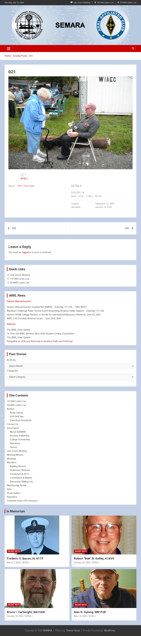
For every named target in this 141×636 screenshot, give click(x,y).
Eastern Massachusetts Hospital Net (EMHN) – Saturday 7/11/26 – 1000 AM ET (47, 307)
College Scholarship (20, 439)
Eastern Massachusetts (19, 301)
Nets (9, 489)
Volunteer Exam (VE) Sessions (22, 500)
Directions (15, 443)
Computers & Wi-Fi (19, 474)
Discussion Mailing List (21, 481)
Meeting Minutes (15, 454)
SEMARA (47, 630)
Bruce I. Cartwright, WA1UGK (26, 612)
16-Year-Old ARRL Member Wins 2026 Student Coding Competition (40, 333)
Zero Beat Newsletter (21, 420)
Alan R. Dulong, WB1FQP (90, 612)
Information (13, 428)
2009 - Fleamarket (25, 186)
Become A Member (19, 435)
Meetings (11, 458)
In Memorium (16, 511)
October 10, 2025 (15, 616)
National (11, 324)
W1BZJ (24, 178)
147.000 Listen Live (103, 2)
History (13, 447)
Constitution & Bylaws (21, 477)
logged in (26, 252)
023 (14, 228)
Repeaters (12, 497)
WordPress (109, 630)
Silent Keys (14, 551)
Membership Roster (17, 485)
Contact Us (12, 424)
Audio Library (16, 412)
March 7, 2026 (14, 562)
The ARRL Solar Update (18, 329)
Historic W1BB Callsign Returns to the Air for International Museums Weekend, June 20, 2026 (53, 314)
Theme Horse (73, 630)
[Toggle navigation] (9, 48)
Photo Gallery (13, 493)
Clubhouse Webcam (20, 470)
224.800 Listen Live (126, 2)
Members (11, 462)
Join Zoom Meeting (80, 2)
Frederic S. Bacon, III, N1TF (25, 558)
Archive (10, 409)
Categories (12, 370)
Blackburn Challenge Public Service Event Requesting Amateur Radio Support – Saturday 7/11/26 (55, 310)
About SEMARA (18, 431)
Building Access (18, 466)
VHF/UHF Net (16, 416)
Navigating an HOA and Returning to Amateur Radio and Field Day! (40, 341)
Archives (11, 360)
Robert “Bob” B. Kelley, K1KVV (94, 558)
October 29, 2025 (82, 562)
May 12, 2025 (80, 616)
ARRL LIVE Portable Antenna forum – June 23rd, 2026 (34, 318)
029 (127, 228)
